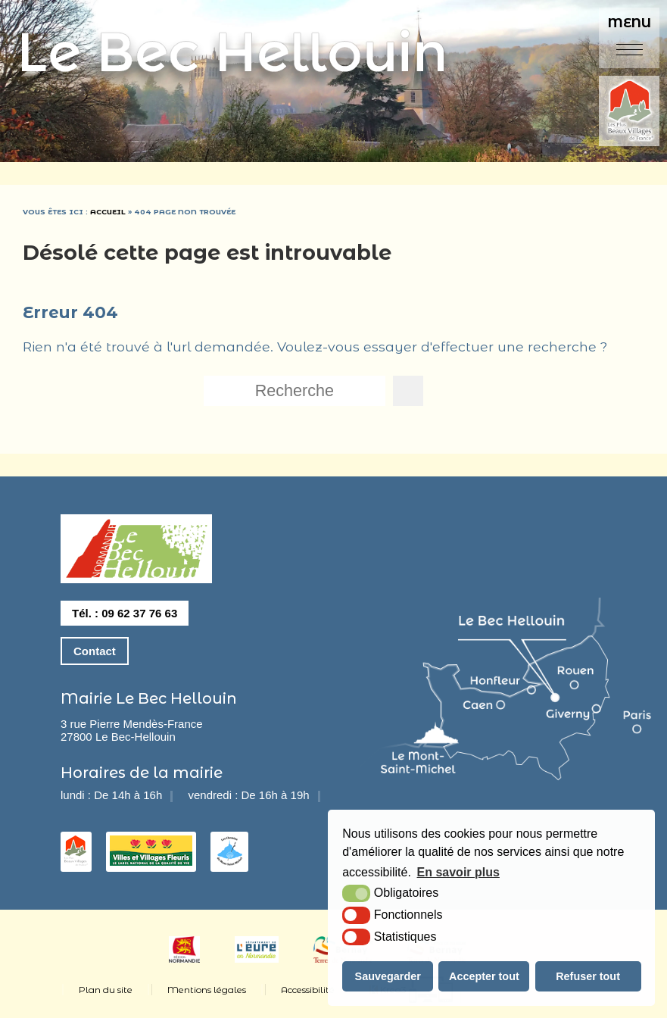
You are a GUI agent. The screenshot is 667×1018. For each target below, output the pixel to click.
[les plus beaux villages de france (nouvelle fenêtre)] (76, 861)
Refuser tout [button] (588, 976)
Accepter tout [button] (484, 976)
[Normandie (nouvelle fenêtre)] (185, 958)
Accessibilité (308, 989)
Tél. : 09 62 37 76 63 (124, 613)
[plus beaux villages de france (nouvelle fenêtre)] (629, 112)
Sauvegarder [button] (388, 976)
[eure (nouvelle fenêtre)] (257, 958)
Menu (629, 22)
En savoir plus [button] (458, 872)
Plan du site (105, 989)
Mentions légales (206, 989)
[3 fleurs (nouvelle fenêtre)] (151, 861)
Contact (94, 651)
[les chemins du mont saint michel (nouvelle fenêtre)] (229, 861)
